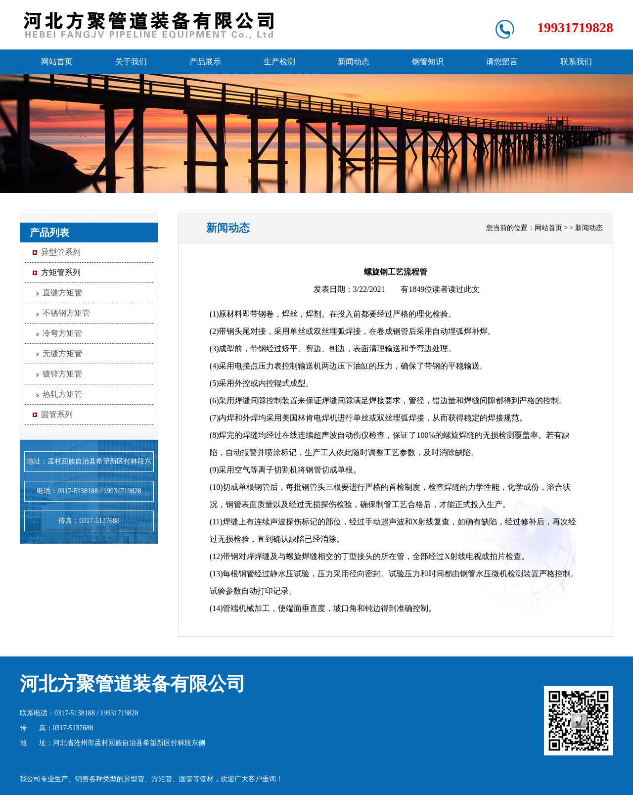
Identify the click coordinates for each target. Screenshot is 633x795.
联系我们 (576, 61)
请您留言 (502, 61)
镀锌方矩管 (62, 374)
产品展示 (205, 61)
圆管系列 (57, 414)
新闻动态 (353, 61)
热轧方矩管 (62, 394)
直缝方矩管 (62, 292)
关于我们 (131, 61)
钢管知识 (428, 61)
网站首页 (57, 61)
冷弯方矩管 (62, 333)
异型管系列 (61, 252)
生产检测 (279, 61)
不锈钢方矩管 (66, 313)
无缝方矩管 (62, 353)
